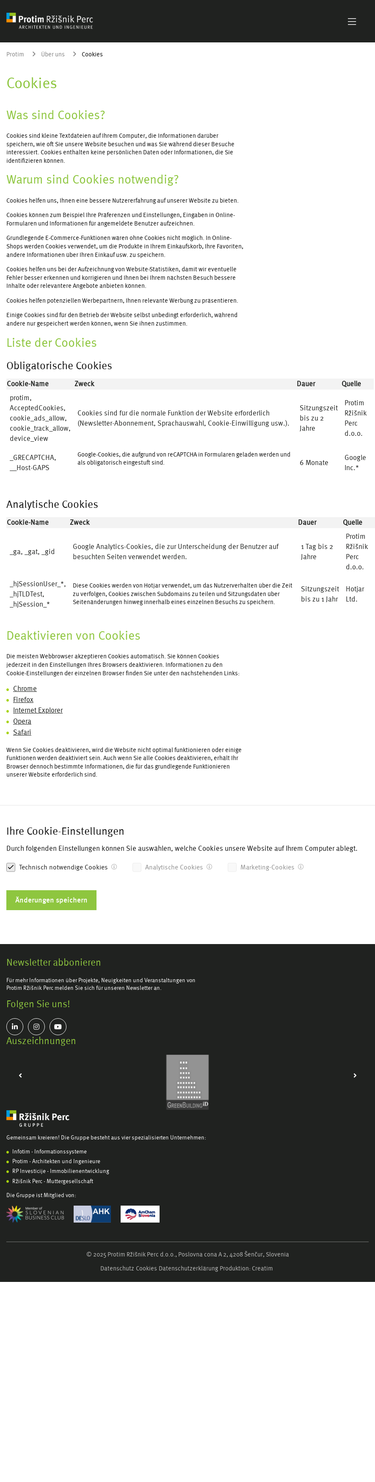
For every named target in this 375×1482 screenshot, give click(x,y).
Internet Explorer (38, 710)
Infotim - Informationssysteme (49, 1151)
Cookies (146, 1268)
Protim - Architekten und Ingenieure (56, 1161)
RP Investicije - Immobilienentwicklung (60, 1171)
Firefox (23, 700)
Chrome (25, 689)
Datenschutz (117, 1268)
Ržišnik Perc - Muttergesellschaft (52, 1181)
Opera (22, 721)
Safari (22, 732)
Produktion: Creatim (246, 1268)
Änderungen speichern (51, 900)
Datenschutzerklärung (188, 1268)
